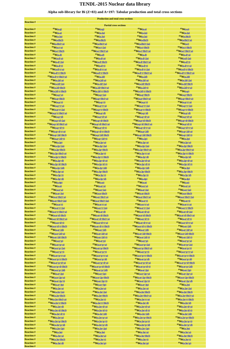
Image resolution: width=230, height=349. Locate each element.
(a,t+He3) (144, 47)
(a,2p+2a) (59, 146)
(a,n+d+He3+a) (187, 215)
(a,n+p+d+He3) (187, 263)
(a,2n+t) (102, 299)
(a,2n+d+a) (102, 306)
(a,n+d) (102, 212)
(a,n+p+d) (102, 259)
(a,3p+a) (59, 171)
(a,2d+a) (59, 80)
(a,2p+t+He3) (187, 153)
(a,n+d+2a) (186, 212)
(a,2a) (102, 33)
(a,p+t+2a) (144, 106)
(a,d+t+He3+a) (144, 73)
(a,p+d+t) (187, 124)
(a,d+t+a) (187, 66)
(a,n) (101, 182)
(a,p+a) (59, 95)
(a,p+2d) (144, 131)
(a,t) (187, 44)
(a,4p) (144, 179)
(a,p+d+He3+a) (59, 124)
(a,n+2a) (102, 190)
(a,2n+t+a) (144, 299)
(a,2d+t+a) (187, 87)
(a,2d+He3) (144, 84)
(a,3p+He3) (102, 171)
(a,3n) (187, 328)
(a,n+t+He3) (187, 208)
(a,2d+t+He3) (59, 91)
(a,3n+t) (102, 339)
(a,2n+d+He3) (59, 310)
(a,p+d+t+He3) (102, 131)
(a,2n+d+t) (101, 310)
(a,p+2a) (102, 95)
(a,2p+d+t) (101, 164)
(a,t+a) (59, 47)
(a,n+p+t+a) (187, 252)
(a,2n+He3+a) (144, 296)
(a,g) (59, 29)
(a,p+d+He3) (101, 120)
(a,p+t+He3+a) (59, 113)
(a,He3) (187, 36)
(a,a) (144, 29)
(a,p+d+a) (102, 117)
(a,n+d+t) (144, 219)
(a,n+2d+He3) (144, 233)
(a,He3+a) (187, 40)
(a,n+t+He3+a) (59, 212)
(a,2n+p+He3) (144, 317)
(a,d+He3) (102, 62)
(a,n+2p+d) (187, 281)
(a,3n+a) (144, 332)
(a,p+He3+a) (102, 98)
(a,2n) (187, 285)
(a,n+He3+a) (59, 197)
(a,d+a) (187, 55)
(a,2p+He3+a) (144, 150)
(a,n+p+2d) (187, 266)
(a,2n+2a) (187, 288)
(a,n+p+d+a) (59, 263)
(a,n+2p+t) (59, 281)
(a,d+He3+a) (144, 62)
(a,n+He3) (102, 193)
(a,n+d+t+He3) (59, 226)
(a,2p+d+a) (102, 160)
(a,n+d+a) (144, 212)
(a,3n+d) (59, 343)
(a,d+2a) (144, 58)
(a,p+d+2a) (59, 120)
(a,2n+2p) (59, 328)
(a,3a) (59, 36)
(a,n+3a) (59, 193)
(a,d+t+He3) (187, 69)
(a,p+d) (102, 113)
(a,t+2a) (102, 47)
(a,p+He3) (144, 95)
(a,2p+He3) (186, 146)
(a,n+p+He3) (101, 248)
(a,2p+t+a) (144, 153)
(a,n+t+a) (102, 204)
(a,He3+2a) (144, 44)
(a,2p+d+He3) (59, 164)
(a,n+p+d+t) (144, 266)
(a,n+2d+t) (101, 237)
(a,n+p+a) (187, 241)
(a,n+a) (102, 186)
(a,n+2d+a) (186, 230)
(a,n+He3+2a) (187, 197)
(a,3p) (187, 168)
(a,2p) (144, 139)
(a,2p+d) (144, 157)
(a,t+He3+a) (102, 51)
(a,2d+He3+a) (102, 87)
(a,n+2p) (144, 270)
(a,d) (59, 55)
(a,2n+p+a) (102, 317)
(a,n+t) (144, 201)
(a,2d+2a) (187, 80)
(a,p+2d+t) (186, 135)
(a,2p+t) (102, 153)
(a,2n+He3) (144, 292)
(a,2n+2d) (102, 314)
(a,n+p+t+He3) (144, 255)
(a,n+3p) (59, 285)
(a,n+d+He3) (59, 215)
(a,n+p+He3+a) (144, 248)
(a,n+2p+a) (144, 274)
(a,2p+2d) (59, 168)
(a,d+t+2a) (144, 69)
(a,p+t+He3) (102, 109)
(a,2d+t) (144, 87)
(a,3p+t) (59, 175)
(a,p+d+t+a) (144, 128)
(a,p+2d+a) (186, 131)
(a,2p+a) (102, 142)
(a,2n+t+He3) (187, 299)
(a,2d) (102, 76)
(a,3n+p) (102, 343)
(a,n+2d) (187, 226)
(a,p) (187, 91)
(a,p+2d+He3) (59, 135)
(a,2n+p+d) (59, 325)
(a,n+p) (59, 241)
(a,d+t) (186, 62)
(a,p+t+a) (187, 102)
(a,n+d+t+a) (102, 222)
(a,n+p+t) (187, 248)
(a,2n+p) (59, 317)
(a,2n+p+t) (101, 321)
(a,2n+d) (144, 303)
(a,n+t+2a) (59, 208)
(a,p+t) (59, 102)
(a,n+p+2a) (144, 244)
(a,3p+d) (187, 175)
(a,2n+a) (59, 288)
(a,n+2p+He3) (102, 277)
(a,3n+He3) (144, 336)
